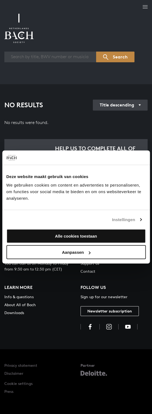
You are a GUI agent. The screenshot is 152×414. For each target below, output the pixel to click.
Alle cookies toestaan (76, 236)
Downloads (14, 312)
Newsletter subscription (109, 311)
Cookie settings (18, 383)
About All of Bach (20, 304)
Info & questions (19, 296)
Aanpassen (76, 252)
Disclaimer (13, 373)
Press (8, 391)
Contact (88, 271)
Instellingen (123, 219)
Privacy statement (20, 365)
